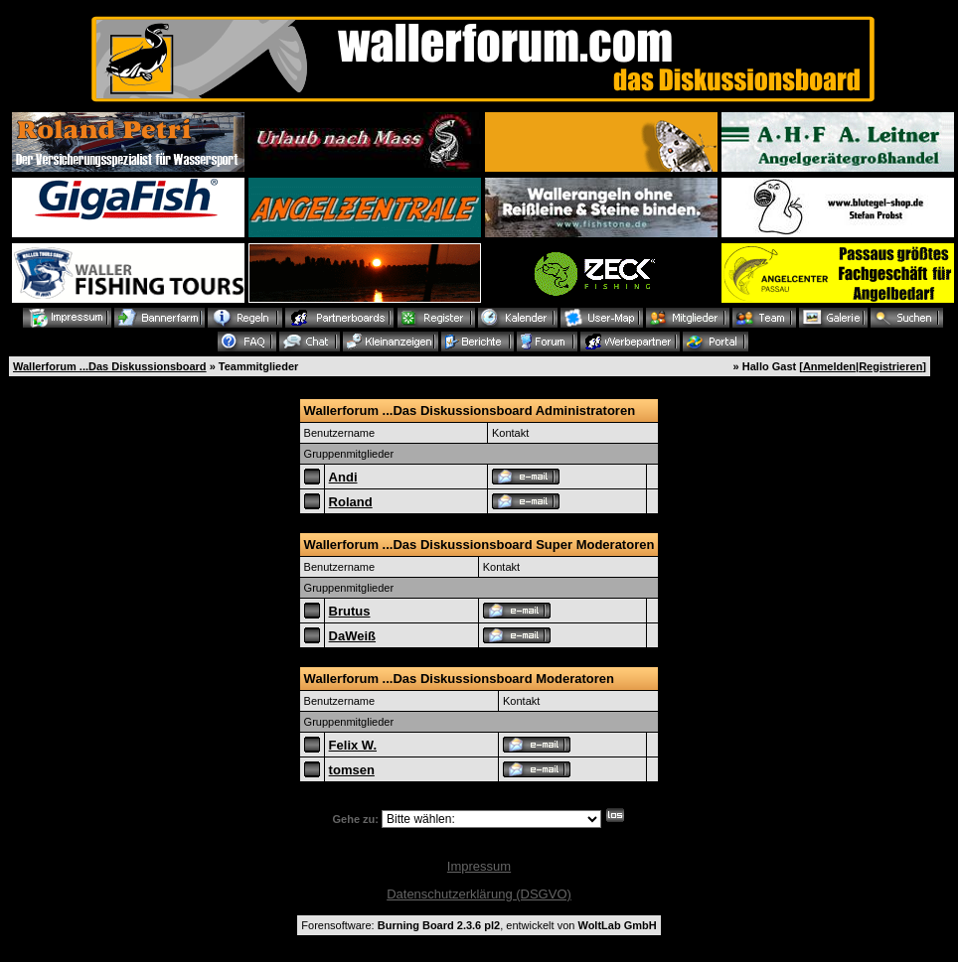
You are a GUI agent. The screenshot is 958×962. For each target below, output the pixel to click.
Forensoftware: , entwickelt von (478, 925)
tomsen (352, 769)
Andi (343, 477)
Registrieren (890, 366)
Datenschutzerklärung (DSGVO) (479, 894)
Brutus (350, 611)
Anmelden (829, 366)
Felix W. (353, 745)
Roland (351, 501)
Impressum (479, 866)
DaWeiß (352, 635)
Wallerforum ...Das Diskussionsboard (110, 366)
